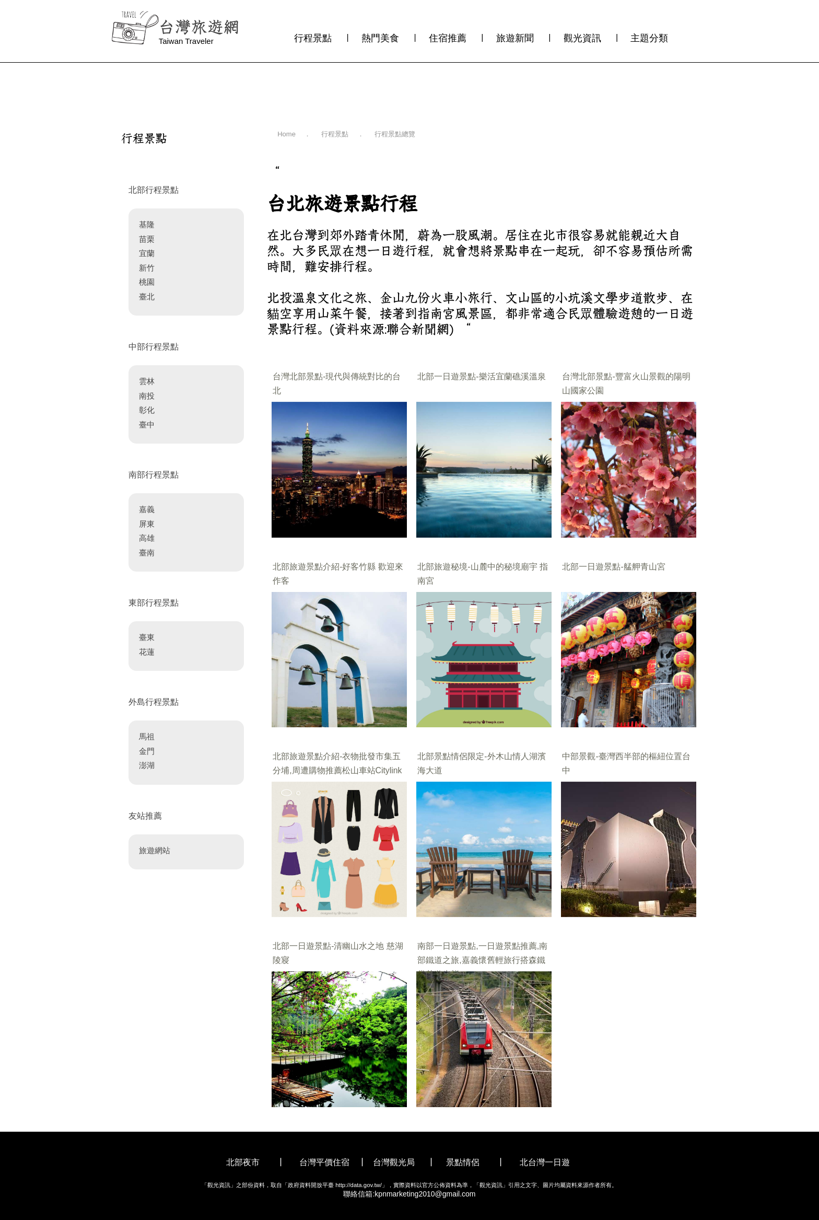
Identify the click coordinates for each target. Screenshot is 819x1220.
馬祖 (147, 736)
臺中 (147, 424)
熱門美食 (380, 38)
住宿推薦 (447, 38)
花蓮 (147, 651)
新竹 (147, 267)
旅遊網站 (154, 850)
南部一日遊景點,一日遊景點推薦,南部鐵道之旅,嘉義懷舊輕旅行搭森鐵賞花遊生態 (482, 960)
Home (286, 134)
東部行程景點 (153, 602)
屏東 (147, 523)
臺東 (147, 637)
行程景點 (313, 38)
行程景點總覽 (395, 134)
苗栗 (147, 239)
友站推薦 (145, 815)
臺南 (147, 552)
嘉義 (147, 509)
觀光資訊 (582, 38)
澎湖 (147, 765)
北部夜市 (243, 1162)
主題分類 (649, 38)
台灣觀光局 (394, 1162)
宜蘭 (147, 253)
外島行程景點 (153, 702)
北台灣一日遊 (545, 1162)
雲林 (147, 381)
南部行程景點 (153, 474)
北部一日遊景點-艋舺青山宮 (613, 566)
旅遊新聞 (515, 38)
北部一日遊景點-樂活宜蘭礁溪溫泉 (481, 376)
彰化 (147, 409)
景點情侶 (462, 1162)
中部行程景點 (153, 346)
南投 (147, 395)
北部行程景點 (153, 189)
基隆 (147, 224)
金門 (147, 751)
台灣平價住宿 (324, 1162)
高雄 (147, 537)
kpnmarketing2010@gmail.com (425, 1194)
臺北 (147, 296)
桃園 (147, 281)
